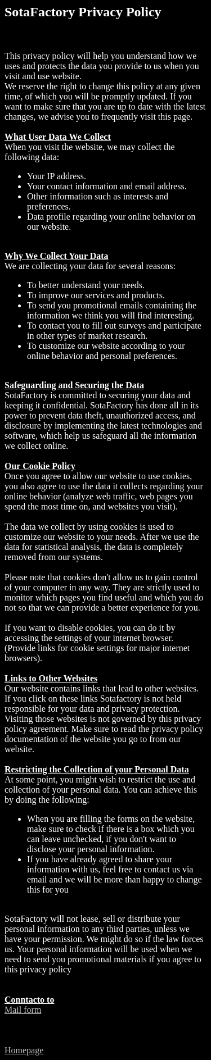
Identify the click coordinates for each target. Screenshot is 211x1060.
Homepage (24, 1050)
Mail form (23, 1009)
